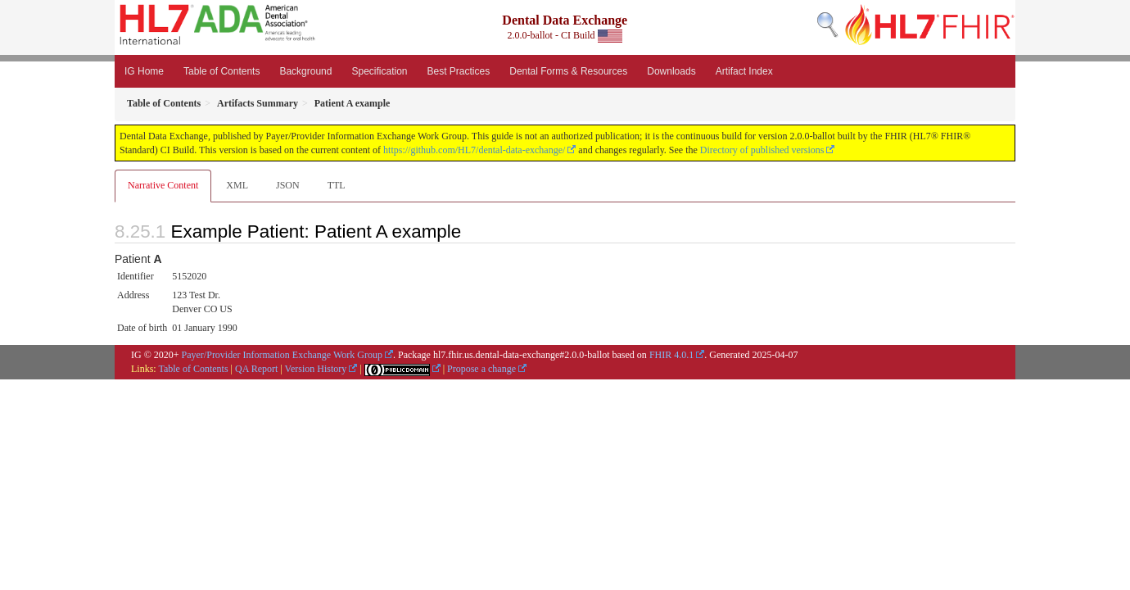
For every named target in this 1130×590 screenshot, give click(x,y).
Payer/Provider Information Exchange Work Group (282, 355)
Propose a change (481, 368)
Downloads (671, 71)
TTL (337, 185)
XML (237, 185)
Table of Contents (221, 71)
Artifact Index (744, 71)
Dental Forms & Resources (568, 71)
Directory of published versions (762, 150)
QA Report (256, 368)
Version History (316, 368)
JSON (288, 185)
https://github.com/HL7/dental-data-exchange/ (474, 150)
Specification (379, 71)
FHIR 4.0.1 (671, 355)
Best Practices (458, 71)
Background (305, 71)
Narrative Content (163, 185)
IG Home (144, 71)
